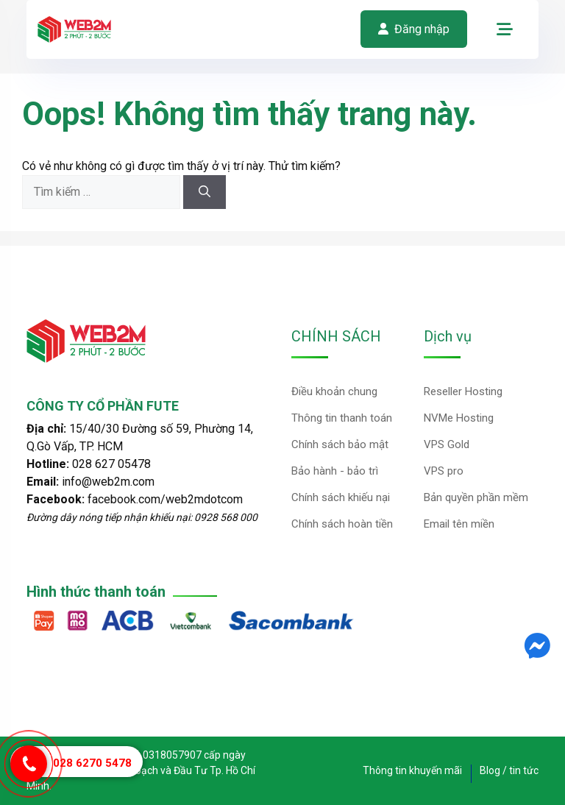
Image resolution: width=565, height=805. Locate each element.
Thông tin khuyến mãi (412, 770)
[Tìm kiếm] (204, 192)
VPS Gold (446, 444)
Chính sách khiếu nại (340, 497)
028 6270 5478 (92, 763)
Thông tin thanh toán (341, 418)
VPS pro (443, 471)
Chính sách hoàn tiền (342, 524)
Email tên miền (459, 524)
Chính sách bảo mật (339, 444)
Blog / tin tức (509, 770)
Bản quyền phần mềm (476, 497)
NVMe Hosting (459, 418)
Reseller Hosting (463, 391)
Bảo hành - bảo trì (334, 471)
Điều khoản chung (334, 391)
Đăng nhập (413, 29)
